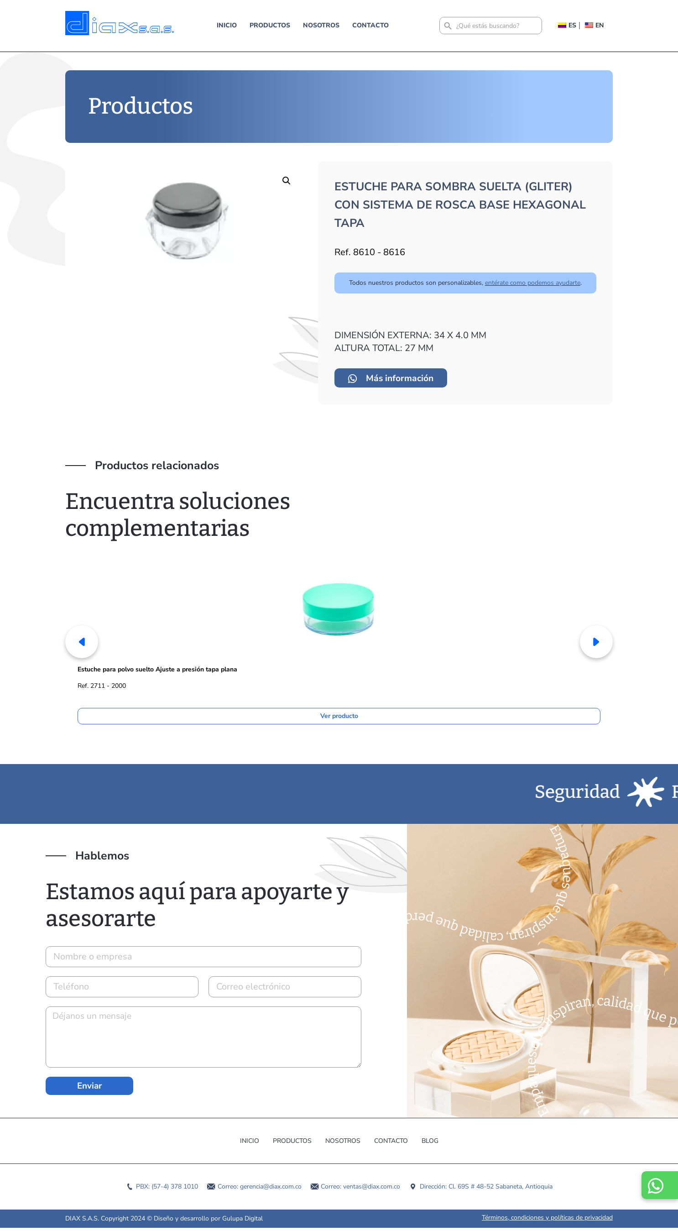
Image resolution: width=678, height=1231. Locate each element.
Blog (430, 1144)
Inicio (227, 25)
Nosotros (321, 25)
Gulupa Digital (242, 1221)
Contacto (370, 25)
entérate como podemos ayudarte (532, 282)
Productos (270, 25)
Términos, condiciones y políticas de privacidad (547, 1220)
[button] (286, 181)
